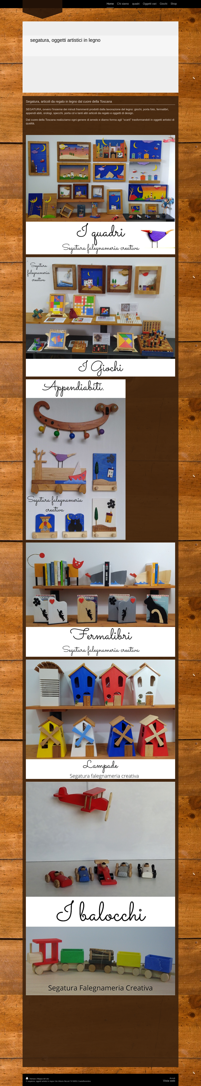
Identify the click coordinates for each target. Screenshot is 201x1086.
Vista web (169, 1080)
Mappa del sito (43, 1079)
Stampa (31, 1079)
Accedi (172, 1078)
